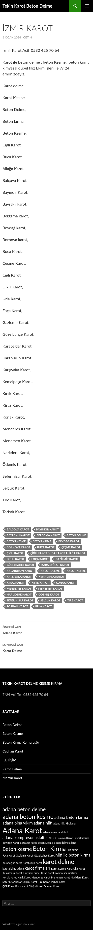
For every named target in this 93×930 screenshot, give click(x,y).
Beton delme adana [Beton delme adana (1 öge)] (65, 842)
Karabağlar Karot (55, 564)
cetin (27, 37)
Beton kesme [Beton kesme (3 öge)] (17, 849)
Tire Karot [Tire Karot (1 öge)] (44, 881)
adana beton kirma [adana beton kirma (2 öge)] (71, 817)
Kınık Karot (40, 582)
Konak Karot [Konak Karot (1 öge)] (9, 877)
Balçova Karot (18, 529)
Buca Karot (46, 547)
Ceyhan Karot (12, 751)
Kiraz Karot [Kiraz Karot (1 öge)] (47, 873)
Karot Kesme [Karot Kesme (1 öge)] (58, 868)
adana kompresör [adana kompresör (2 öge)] (18, 837)
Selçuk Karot (50, 600)
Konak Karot (66, 582)
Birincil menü (87, 6)
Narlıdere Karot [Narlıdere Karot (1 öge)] (80, 877)
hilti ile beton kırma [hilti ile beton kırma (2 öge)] (73, 855)
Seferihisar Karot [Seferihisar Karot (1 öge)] (12, 881)
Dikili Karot (15, 559)
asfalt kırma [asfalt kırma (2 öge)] (45, 837)
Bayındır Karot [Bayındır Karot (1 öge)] (10, 842)
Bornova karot (18, 547)
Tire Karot (75, 600)
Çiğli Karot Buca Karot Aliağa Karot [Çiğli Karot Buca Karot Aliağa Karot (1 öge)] (22, 886)
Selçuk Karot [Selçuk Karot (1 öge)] (30, 881)
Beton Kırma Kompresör (20, 742)
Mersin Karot (12, 778)
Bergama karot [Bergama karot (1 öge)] (28, 842)
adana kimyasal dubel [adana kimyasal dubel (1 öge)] (55, 832)
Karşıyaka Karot (19, 576)
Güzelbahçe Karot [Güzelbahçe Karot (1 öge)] (44, 855)
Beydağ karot (68, 541)
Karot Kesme (76, 570)
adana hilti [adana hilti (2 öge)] (43, 822)
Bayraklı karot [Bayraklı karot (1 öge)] (82, 838)
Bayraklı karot (18, 535)
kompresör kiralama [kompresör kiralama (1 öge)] (66, 873)
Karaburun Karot (20, 570)
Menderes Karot (19, 588)
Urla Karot (43, 606)
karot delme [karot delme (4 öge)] (58, 861)
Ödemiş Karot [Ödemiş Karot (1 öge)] (52, 886)
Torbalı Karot (17, 606)
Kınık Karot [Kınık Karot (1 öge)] (24, 877)
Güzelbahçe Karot (20, 564)
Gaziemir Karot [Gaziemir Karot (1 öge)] (24, 855)
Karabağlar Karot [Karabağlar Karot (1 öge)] (12, 862)
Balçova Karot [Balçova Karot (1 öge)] (65, 838)
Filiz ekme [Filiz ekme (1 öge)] (72, 849)
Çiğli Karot (15, 553)
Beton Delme (76, 535)
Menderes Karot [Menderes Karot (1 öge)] (40, 877)
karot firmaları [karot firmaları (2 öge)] (37, 868)
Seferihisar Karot (20, 600)
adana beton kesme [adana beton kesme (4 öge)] (27, 816)
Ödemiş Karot (48, 594)
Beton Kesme (12, 733)
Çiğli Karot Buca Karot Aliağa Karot (58, 553)
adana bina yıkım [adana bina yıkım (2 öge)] (17, 822)
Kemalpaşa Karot (51, 576)
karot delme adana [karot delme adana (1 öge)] (13, 868)
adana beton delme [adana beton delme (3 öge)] (24, 809)
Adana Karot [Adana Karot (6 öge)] (22, 830)
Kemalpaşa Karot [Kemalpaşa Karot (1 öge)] (12, 873)
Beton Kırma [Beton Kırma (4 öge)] (49, 848)
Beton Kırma (42, 541)
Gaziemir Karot (67, 559)
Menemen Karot (50, 588)
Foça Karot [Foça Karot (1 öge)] (8, 855)
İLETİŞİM (9, 760)
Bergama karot (48, 535)
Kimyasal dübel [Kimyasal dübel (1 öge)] (31, 873)
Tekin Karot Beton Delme (27, 6)
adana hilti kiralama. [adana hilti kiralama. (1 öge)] (64, 823)
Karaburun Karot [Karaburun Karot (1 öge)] (32, 862)
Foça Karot (40, 559)
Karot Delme (46, 647)
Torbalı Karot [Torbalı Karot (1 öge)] (58, 881)
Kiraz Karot (16, 582)
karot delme (50, 570)
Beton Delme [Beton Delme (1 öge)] (45, 842)
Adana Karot (46, 629)
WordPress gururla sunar (18, 924)
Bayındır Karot (47, 529)
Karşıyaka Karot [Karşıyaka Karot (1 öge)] (76, 868)
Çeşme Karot (71, 547)
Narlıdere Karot (19, 594)
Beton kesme (16, 541)
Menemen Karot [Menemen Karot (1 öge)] (60, 877)
